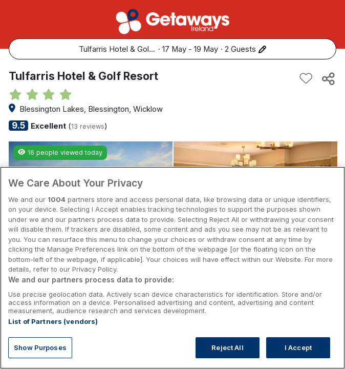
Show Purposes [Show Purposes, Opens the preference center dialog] (40, 357)
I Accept (298, 357)
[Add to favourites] (306, 78)
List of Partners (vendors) (53, 330)
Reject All (227, 357)
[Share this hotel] (327, 78)
